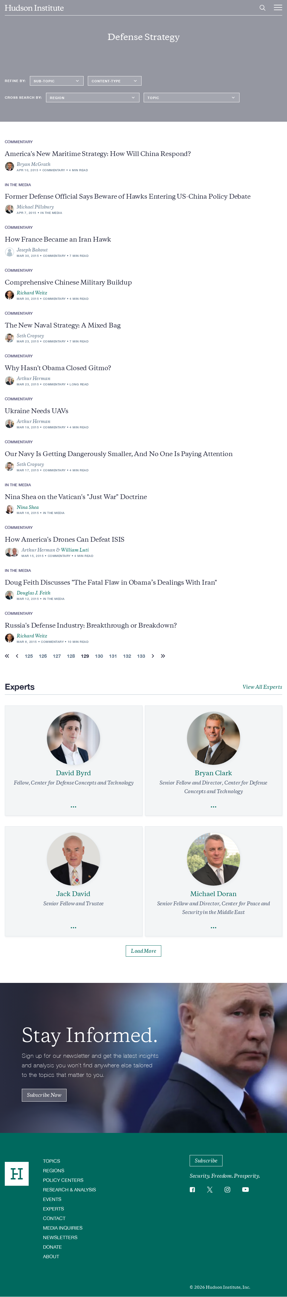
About (51, 1256)
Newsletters (60, 1237)
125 (29, 656)
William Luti (75, 550)
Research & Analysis (69, 1189)
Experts (53, 1208)
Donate (52, 1247)
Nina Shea (28, 507)
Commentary (53, 170)
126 (43, 656)
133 (141, 656)
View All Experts (262, 687)
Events (52, 1199)
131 (113, 656)
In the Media (51, 212)
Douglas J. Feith (33, 593)
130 (99, 656)
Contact (54, 1218)
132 (127, 656)
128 (71, 656)
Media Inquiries (62, 1227)
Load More (143, 951)
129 (85, 656)
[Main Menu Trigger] (278, 8)
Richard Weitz (32, 293)
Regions (53, 1170)
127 (57, 656)
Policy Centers (63, 1180)
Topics (51, 1161)
